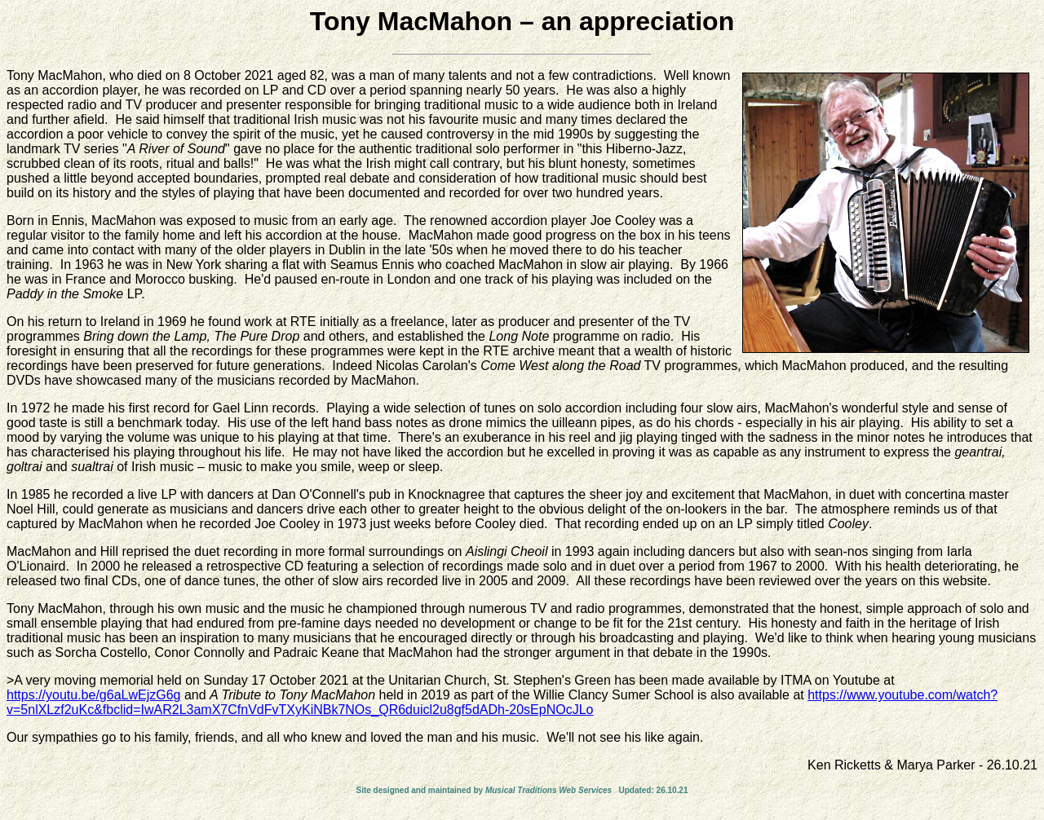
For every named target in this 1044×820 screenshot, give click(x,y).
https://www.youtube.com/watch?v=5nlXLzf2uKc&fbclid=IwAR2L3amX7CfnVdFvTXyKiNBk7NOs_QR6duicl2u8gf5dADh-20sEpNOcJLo (502, 702)
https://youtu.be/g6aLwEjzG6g (93, 695)
